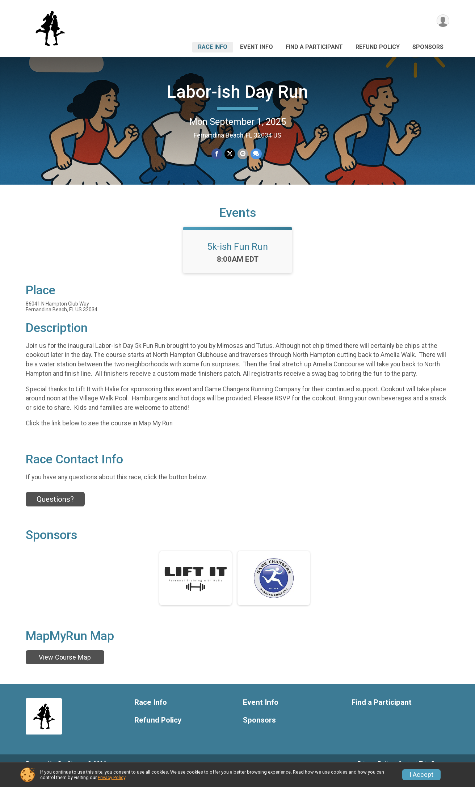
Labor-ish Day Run (237, 91)
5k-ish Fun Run (237, 256)
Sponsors (428, 46)
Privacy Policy (111, 777)
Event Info (256, 46)
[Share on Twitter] (229, 154)
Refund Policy (378, 46)
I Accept (421, 774)
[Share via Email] (242, 154)
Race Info (212, 46)
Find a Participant (314, 46)
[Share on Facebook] (217, 154)
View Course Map (65, 667)
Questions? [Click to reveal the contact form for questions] (55, 509)
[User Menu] (442, 21)
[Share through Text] (255, 154)
